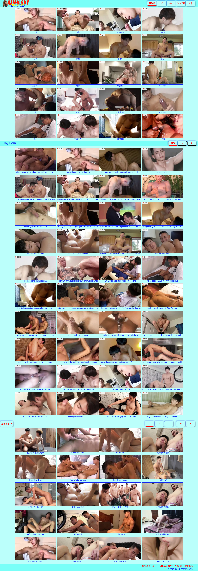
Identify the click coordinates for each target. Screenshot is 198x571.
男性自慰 (162, 100)
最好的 (172, 143)
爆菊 (162, 47)
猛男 (35, 47)
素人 (35, 127)
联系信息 (146, 566)
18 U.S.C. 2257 (165, 566)
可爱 (78, 100)
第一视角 (162, 74)
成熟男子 (35, 74)
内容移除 (179, 566)
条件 (154, 566)
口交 (78, 20)
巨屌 (120, 47)
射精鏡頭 (120, 20)
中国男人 (78, 127)
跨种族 (162, 127)
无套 (78, 74)
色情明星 (181, 3)
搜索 (190, 3)
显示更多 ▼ (6, 424)
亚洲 (35, 20)
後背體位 (120, 74)
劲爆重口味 (120, 100)
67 (181, 424)
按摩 (78, 47)
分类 (171, 3)
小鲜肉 (162, 20)
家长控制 (189, 566)
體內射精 (120, 127)
